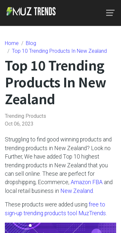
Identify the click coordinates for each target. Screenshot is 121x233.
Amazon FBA (87, 182)
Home (12, 43)
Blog (31, 43)
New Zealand (76, 191)
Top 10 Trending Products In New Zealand (59, 51)
